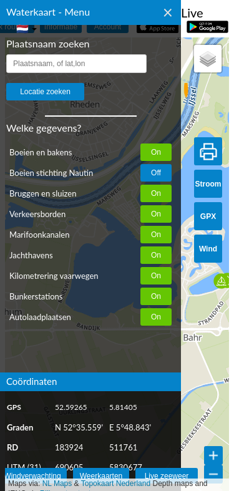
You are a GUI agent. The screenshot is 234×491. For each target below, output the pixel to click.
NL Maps (57, 483)
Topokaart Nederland (115, 483)
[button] (191, 89)
